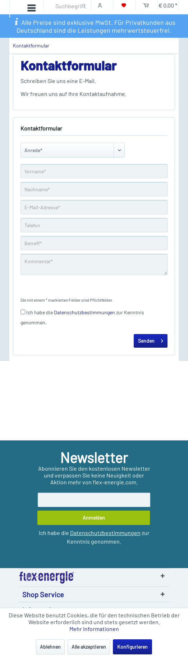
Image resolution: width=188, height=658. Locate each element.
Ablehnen (50, 647)
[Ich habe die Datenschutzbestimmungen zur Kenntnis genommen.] (22, 312)
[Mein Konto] (102, 5)
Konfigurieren (132, 647)
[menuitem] (20, 9)
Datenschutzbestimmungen (84, 312)
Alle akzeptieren (89, 647)
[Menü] (25, 9)
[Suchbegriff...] (66, 6)
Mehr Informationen (94, 628)
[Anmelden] (93, 518)
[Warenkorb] (146, 5)
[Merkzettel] (123, 5)
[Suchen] (84, 5)
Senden (150, 339)
